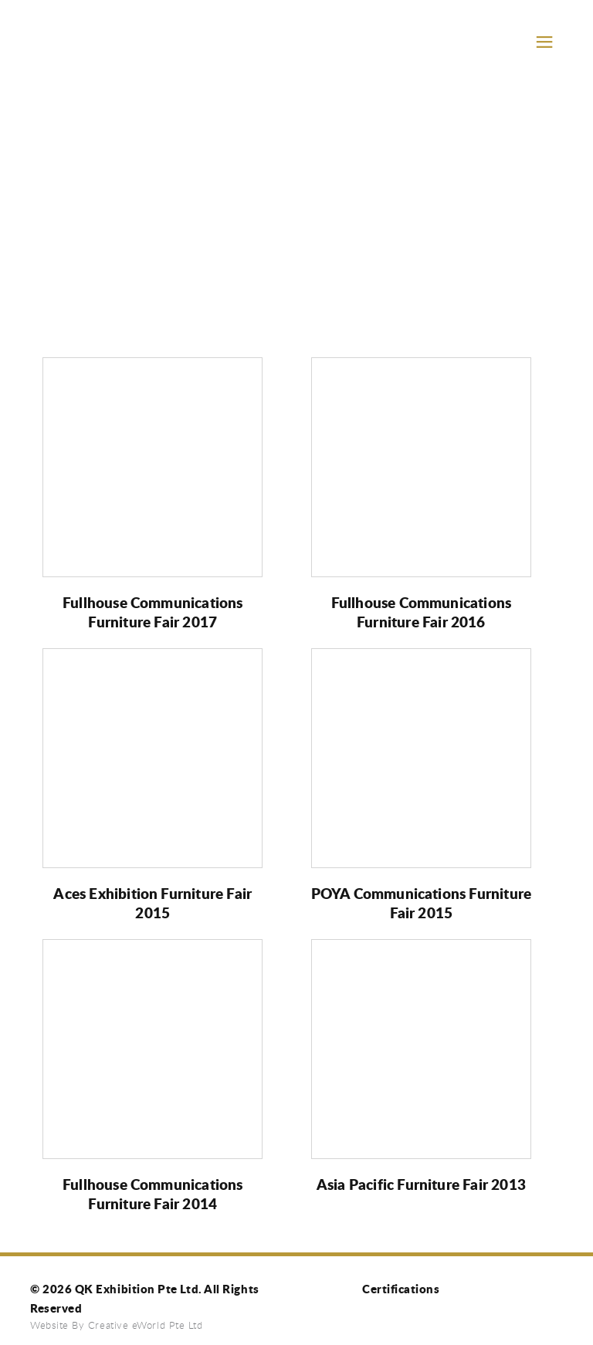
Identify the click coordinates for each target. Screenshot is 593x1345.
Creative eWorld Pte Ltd (145, 1325)
